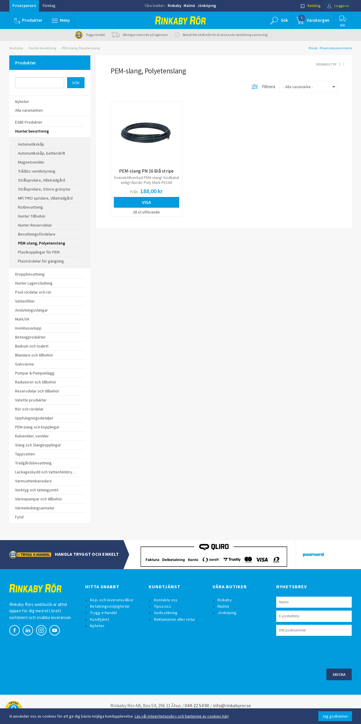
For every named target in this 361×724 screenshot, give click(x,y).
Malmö (189, 5)
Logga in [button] (338, 5)
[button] (61, 20)
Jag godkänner (335, 716)
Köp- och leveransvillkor (112, 599)
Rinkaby (174, 5)
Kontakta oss (166, 599)
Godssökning (166, 612)
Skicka (339, 674)
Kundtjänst (100, 619)
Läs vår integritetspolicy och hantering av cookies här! (182, 716)
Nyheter (97, 625)
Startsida (16, 48)
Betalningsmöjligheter (110, 606)
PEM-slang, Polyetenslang (81, 48)
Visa (146, 202)
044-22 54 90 (197, 705)
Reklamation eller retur (174, 619)
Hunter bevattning (42, 48)
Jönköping (206, 5)
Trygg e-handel (103, 612)
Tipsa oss (162, 606)
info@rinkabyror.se (232, 705)
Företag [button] (49, 5)
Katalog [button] (310, 5)
